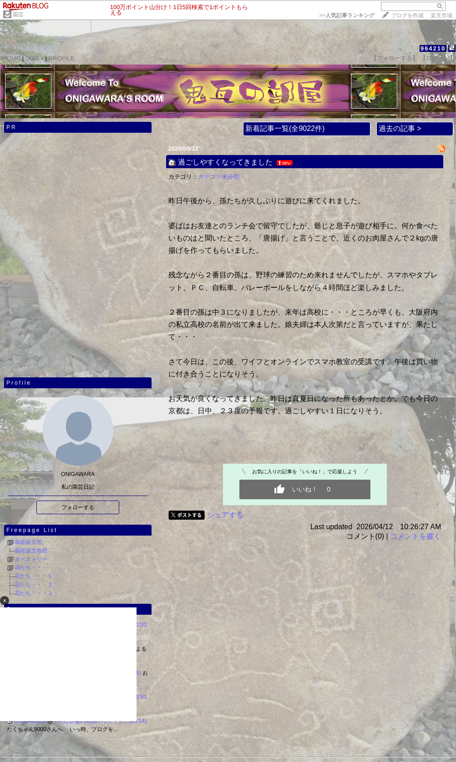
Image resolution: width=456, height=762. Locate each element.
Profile (18, 383)
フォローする (77, 507)
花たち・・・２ (34, 585)
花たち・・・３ (34, 593)
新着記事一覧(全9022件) (284, 128)
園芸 (18, 14)
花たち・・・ (31, 567)
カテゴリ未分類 (218, 176)
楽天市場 (441, 15)
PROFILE (62, 58)
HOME (11, 58)
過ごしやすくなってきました (225, 162)
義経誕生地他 (31, 550)
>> (347, 15)
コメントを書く (415, 536)
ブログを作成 (407, 15)
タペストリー (31, 559)
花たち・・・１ (34, 576)
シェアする (225, 515)
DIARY (34, 58)
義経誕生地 (28, 542)
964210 (433, 48)
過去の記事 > (400, 128)
